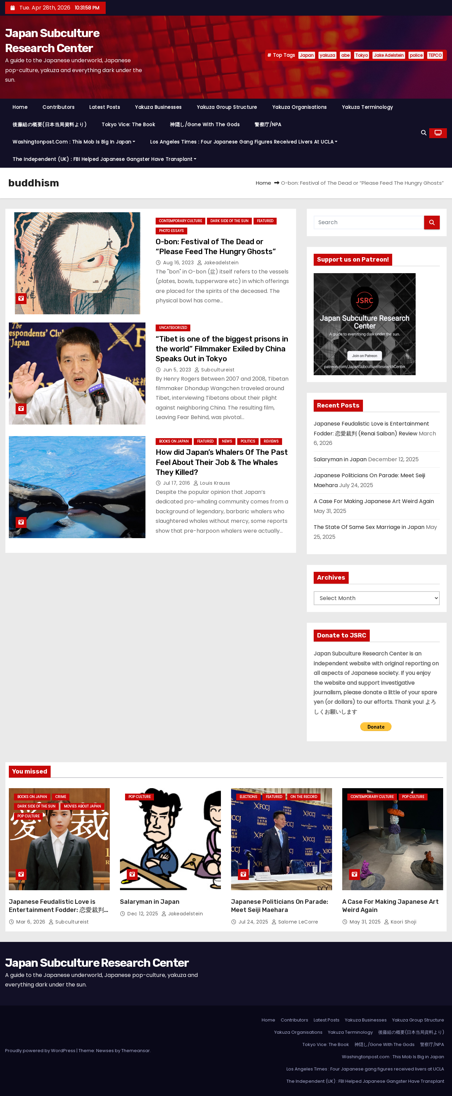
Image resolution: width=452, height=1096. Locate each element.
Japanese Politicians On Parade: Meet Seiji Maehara (279, 906)
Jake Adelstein (389, 55)
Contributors (58, 107)
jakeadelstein (218, 262)
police (416, 55)
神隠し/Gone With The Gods (205, 124)
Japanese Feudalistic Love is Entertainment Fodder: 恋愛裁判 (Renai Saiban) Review (56, 910)
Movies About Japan (82, 806)
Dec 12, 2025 (143, 913)
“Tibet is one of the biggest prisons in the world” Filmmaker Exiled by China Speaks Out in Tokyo (222, 349)
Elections (248, 796)
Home (20, 107)
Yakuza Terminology (367, 107)
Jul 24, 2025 (254, 921)
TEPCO (435, 55)
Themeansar (135, 1050)
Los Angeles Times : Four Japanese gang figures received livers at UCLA (243, 141)
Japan (307, 55)
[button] (424, 133)
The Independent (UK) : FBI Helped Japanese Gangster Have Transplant (104, 159)
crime (60, 796)
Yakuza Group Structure (227, 107)
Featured (265, 220)
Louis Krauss (211, 483)
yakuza (327, 55)
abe (345, 55)
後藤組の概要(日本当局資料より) (50, 124)
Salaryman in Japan (340, 459)
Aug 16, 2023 (179, 262)
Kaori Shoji (400, 921)
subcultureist (214, 369)
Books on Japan (174, 441)
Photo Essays (171, 230)
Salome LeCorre (295, 921)
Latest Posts (104, 107)
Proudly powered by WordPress (40, 1050)
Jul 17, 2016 (177, 483)
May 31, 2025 (366, 921)
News (227, 441)
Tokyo (361, 55)
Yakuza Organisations (299, 107)
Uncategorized (173, 327)
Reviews (271, 441)
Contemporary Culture (180, 220)
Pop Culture (28, 816)
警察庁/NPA (268, 124)
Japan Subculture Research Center (97, 963)
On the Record (304, 796)
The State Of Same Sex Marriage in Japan (369, 527)
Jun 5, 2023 (178, 369)
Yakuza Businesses (158, 107)
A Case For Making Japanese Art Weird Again (374, 501)
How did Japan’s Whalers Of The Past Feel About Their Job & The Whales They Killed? (222, 462)
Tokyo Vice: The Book (128, 124)
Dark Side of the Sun (229, 220)
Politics (248, 441)
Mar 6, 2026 (31, 921)
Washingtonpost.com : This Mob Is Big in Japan (74, 141)
